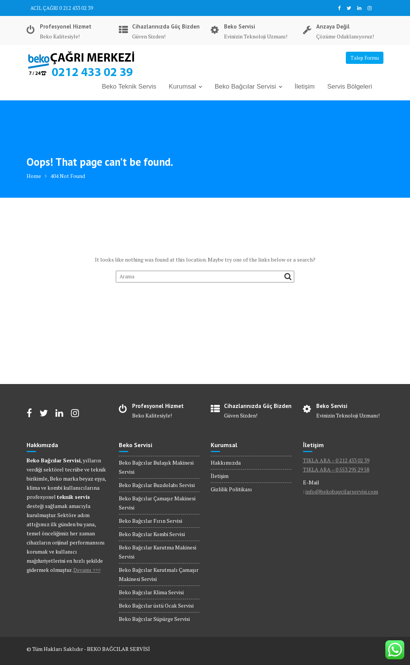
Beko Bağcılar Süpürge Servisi (154, 618)
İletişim (305, 86)
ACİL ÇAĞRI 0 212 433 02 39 (61, 8)
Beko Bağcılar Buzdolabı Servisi (157, 485)
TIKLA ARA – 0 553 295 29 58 (336, 469)
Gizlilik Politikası (231, 489)
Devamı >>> (87, 569)
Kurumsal (182, 86)
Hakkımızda (226, 462)
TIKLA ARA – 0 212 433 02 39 (336, 460)
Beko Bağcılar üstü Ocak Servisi (156, 605)
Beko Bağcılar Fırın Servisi (150, 520)
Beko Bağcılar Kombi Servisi (152, 534)
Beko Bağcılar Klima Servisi (151, 592)
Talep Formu (364, 57)
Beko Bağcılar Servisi (245, 86)
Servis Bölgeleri (349, 86)
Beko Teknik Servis (129, 86)
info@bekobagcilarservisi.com (342, 491)
